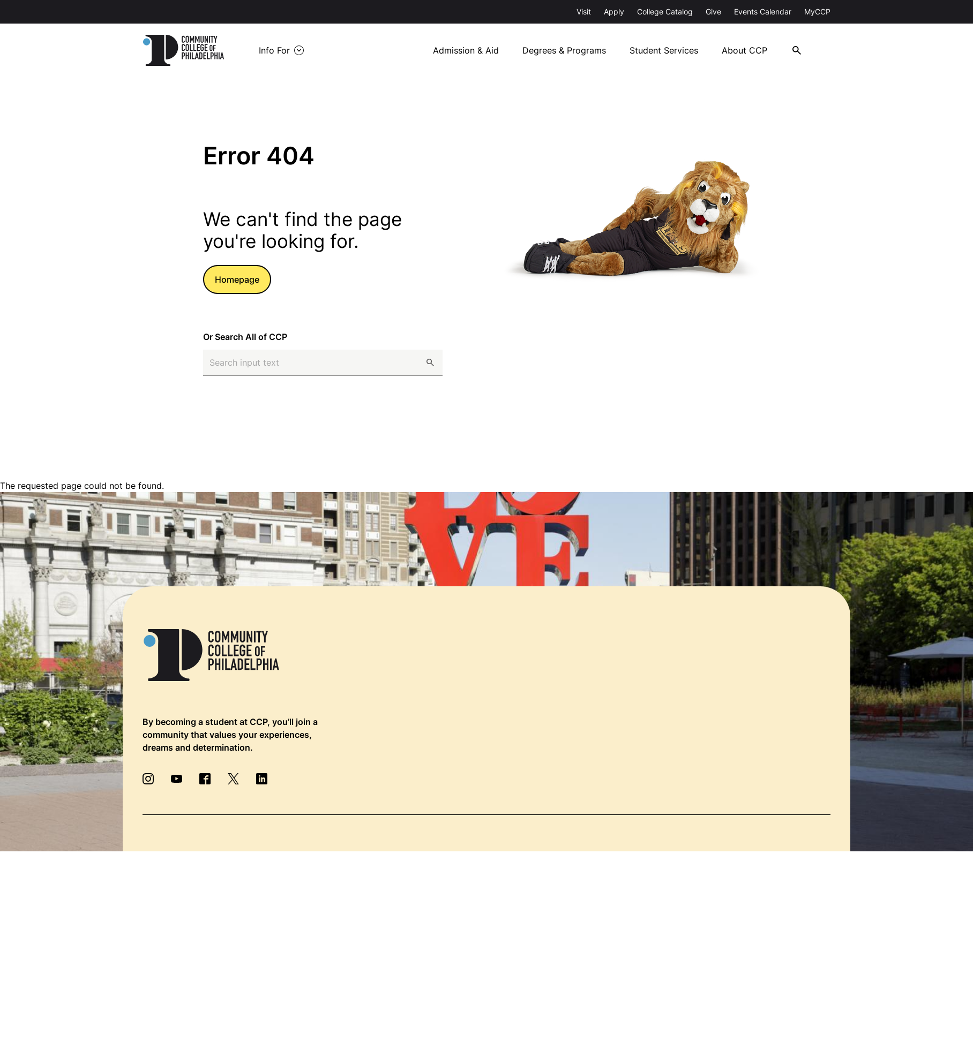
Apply (614, 11)
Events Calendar (762, 11)
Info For (284, 50)
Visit (584, 11)
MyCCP (817, 11)
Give (713, 11)
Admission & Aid (472, 50)
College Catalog (665, 11)
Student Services (671, 50)
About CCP (752, 50)
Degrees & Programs (570, 50)
